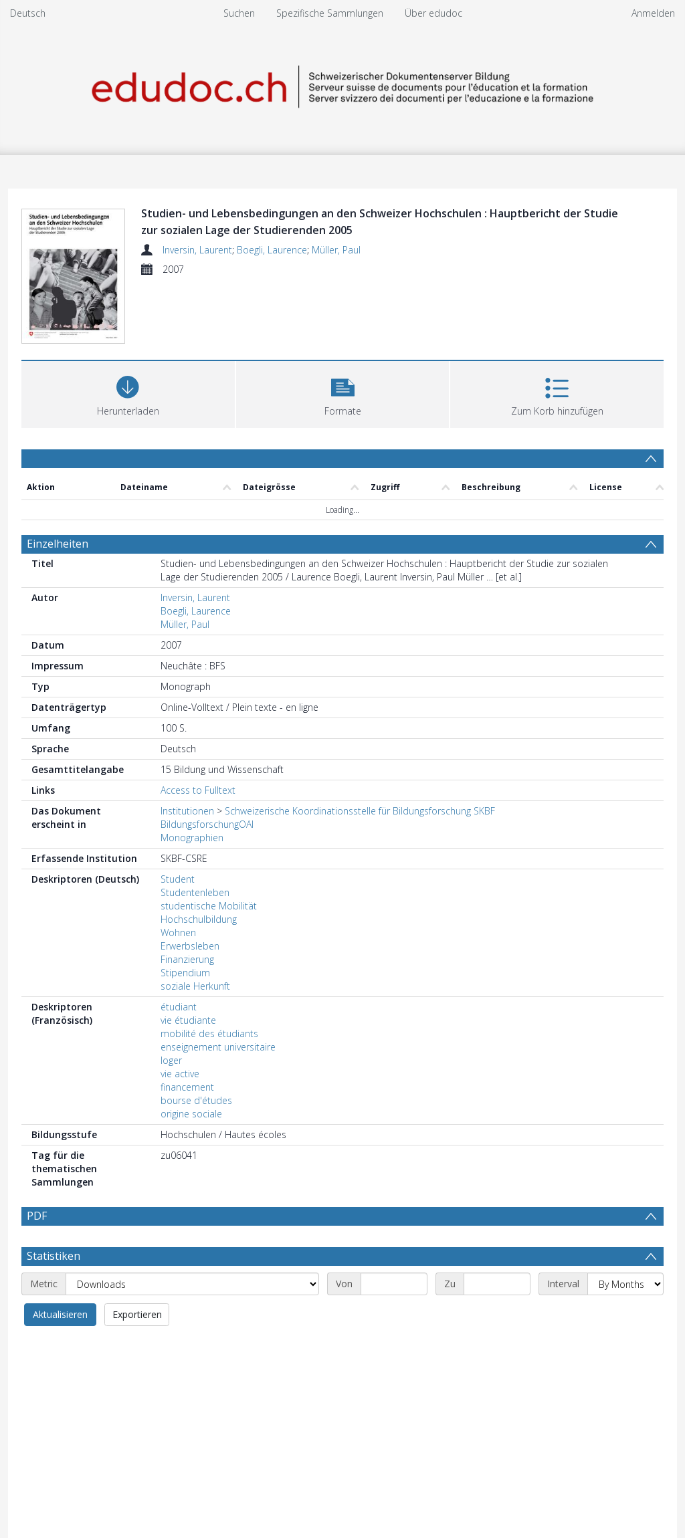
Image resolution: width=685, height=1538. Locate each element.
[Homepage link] (342, 84)
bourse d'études (196, 1100)
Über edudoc (433, 13)
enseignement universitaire (218, 1046)
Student (178, 879)
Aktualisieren (60, 1314)
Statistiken (53, 1255)
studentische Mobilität (209, 905)
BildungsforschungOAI (207, 824)
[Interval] (625, 1284)
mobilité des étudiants (209, 1033)
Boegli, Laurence (272, 249)
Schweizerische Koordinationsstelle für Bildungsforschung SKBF (360, 810)
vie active (180, 1073)
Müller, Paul (336, 249)
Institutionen (187, 810)
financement (187, 1087)
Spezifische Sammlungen (329, 13)
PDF (37, 1215)
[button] (343, 393)
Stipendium (185, 972)
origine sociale (191, 1113)
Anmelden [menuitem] (653, 13)
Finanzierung (187, 959)
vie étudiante (188, 1020)
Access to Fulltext (198, 790)
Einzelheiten (57, 543)
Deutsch (27, 13)
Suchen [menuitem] (239, 13)
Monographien (192, 837)
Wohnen (178, 932)
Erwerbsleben (190, 946)
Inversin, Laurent (197, 249)
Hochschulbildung (199, 919)
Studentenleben (195, 892)
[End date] (497, 1284)
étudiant (179, 1006)
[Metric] (192, 1284)
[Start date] (394, 1284)
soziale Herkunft (195, 986)
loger (171, 1060)
